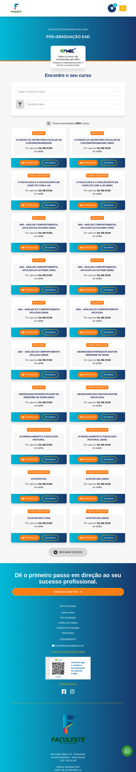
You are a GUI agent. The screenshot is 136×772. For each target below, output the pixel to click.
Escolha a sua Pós (68, 592)
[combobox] (18, 92)
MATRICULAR (29, 163)
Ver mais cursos (68, 552)
